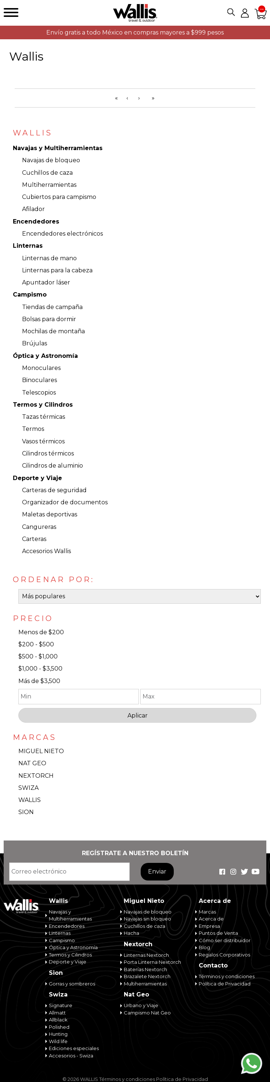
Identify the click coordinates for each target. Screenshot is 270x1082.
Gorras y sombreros (72, 984)
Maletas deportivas (49, 514)
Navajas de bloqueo (51, 160)
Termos (33, 428)
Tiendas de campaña (52, 307)
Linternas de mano (49, 258)
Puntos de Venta (218, 933)
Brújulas (34, 343)
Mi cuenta (244, 13)
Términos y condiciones (227, 976)
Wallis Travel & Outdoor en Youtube (255, 871)
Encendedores (36, 221)
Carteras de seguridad (54, 490)
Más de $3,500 (39, 681)
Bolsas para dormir (49, 319)
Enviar (157, 871)
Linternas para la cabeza (57, 270)
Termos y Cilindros (43, 404)
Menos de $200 (41, 632)
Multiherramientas (49, 184)
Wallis (58, 900)
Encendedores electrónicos (62, 233)
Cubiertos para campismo (59, 196)
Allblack (58, 1020)
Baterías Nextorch (145, 969)
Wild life (58, 1041)
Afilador (33, 209)
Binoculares (39, 380)
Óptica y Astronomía (45, 355)
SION (26, 812)
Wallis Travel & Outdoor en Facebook (222, 871)
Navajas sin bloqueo (147, 919)
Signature (60, 1005)
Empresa (209, 926)
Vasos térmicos (43, 441)
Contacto (213, 965)
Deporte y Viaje (37, 478)
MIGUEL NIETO (41, 751)
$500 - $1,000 (38, 656)
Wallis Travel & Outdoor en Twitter (244, 871)
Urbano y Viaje (141, 1005)
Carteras (34, 538)
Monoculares (41, 367)
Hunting (58, 1034)
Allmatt (57, 1013)
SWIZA (28, 787)
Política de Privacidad (225, 984)
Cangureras (39, 526)
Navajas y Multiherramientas (57, 148)
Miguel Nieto (144, 900)
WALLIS (29, 799)
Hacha (131, 933)
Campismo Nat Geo (147, 1013)
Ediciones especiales (74, 1048)
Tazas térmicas (43, 416)
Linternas (28, 245)
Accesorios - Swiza (71, 1056)
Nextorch (138, 944)
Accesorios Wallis (46, 551)
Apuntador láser (46, 282)
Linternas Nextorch (146, 955)
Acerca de (215, 900)
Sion (56, 972)
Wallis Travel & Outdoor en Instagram (233, 871)
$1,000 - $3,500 (40, 668)
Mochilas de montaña (53, 331)
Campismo (30, 294)
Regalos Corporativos (224, 955)
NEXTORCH (36, 775)
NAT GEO (32, 763)
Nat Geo (136, 994)
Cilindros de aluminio (52, 465)
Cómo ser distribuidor (225, 940)
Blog (204, 947)
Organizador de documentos (65, 502)
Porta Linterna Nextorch (152, 962)
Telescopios (39, 392)
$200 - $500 (36, 644)
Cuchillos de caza (47, 172)
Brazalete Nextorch (147, 976)
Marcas (207, 912)
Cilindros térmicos (48, 453)
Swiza (58, 994)
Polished (59, 1027)
